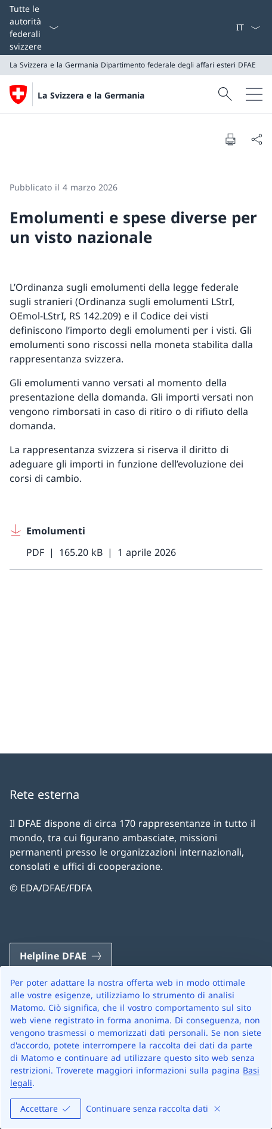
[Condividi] (256, 139)
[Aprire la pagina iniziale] (77, 94)
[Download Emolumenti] (136, 542)
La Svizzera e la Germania (91, 95)
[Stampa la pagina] (230, 139)
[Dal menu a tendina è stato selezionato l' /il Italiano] (247, 27)
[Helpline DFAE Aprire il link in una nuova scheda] (61, 956)
